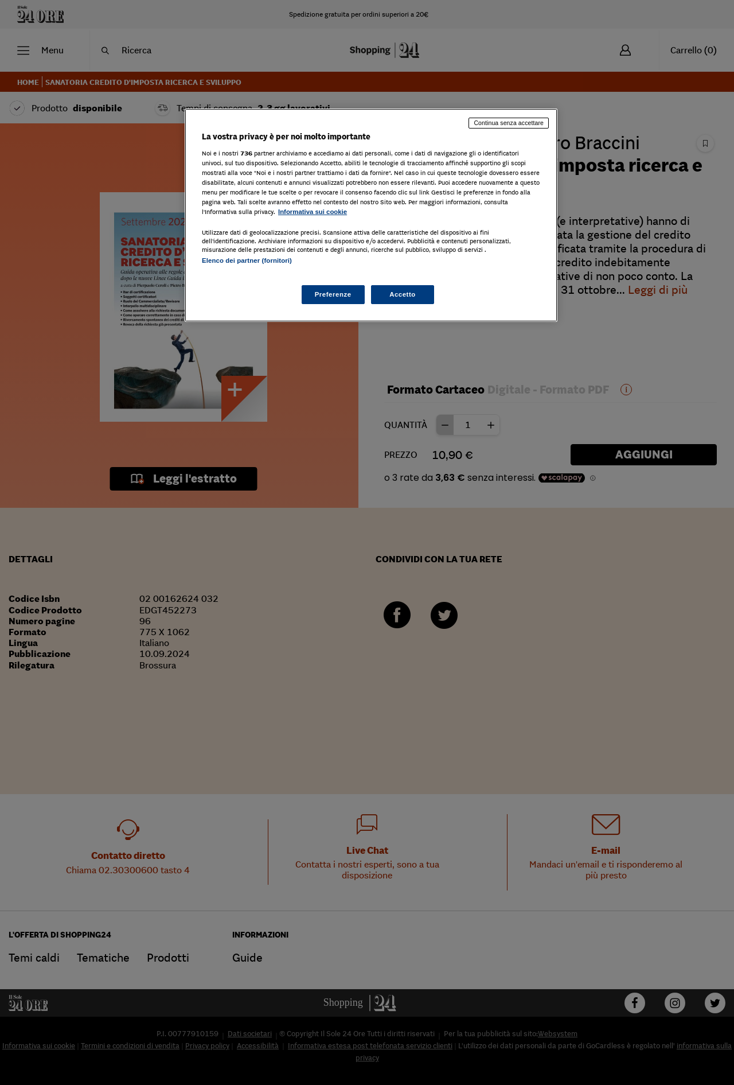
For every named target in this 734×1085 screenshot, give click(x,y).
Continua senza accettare (509, 122)
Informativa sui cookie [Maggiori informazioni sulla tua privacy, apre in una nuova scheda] (312, 211)
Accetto (402, 294)
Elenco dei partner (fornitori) (247, 260)
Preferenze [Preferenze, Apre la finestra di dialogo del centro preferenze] (333, 294)
